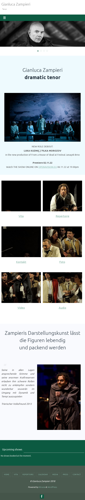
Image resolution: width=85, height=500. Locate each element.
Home (6, 474)
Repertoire (28, 474)
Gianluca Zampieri (15, 4)
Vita (16, 474)
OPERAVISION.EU (47, 167)
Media (55, 474)
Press (65, 474)
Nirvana (42, 487)
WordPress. (52, 487)
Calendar (43, 474)
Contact (77, 474)
